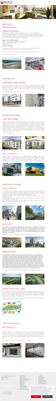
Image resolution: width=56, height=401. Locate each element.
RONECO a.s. (22, 384)
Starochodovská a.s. (23, 386)
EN (54, 2)
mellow (6, 377)
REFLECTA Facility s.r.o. (24, 380)
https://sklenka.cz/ (10, 340)
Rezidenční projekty (42, 380)
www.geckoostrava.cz (11, 54)
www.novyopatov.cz (10, 203)
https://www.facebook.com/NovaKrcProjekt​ (26, 234)
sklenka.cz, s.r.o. (23, 377)
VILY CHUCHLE (25, 10)
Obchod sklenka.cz (42, 383)
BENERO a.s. (22, 383)
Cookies (2, 379)
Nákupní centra (41, 377)
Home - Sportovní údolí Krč (35, 298)
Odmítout (47, 396)
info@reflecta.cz (9, 393)
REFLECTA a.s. (23, 381)
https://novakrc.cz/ (10, 234)
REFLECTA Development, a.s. (25, 379)
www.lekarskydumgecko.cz (17, 91)
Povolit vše (36, 396)
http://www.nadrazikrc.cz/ (12, 270)
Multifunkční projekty (42, 381)
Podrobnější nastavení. (44, 392)
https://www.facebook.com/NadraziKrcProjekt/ (30, 270)
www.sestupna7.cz (10, 133)
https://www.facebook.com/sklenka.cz (24, 340)
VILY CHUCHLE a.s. (23, 387)
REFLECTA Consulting (24, 389)
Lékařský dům (41, 379)
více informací (20, 12)
